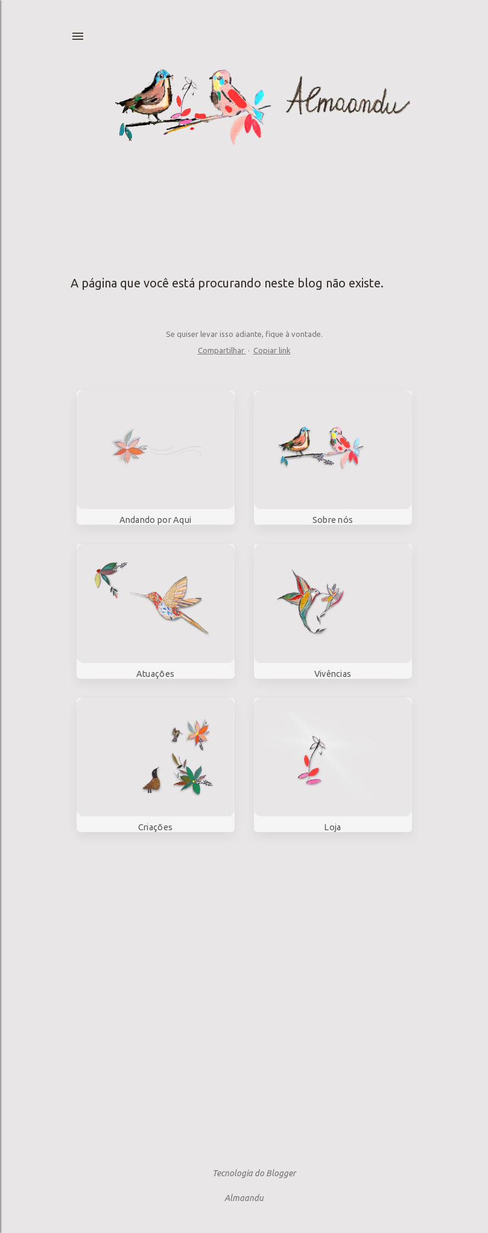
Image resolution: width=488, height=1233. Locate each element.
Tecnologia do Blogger (244, 1173)
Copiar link (272, 350)
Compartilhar (222, 350)
